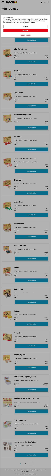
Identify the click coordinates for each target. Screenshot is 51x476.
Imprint (28, 35)
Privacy (23, 35)
